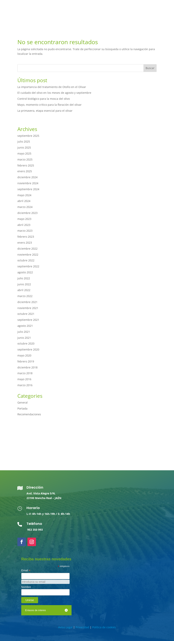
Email (25, 570)
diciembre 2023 (27, 213)
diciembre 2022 (27, 248)
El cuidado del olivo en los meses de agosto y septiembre (54, 93)
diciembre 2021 (27, 302)
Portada (22, 408)
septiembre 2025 (28, 136)
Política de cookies (104, 627)
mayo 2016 (24, 379)
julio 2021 (23, 332)
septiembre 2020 (28, 349)
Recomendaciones (29, 414)
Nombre (26, 587)
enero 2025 (24, 171)
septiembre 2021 (28, 320)
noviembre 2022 (27, 254)
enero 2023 (24, 242)
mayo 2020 (24, 355)
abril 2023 (23, 225)
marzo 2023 (24, 230)
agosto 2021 (25, 326)
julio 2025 (23, 141)
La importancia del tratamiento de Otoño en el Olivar (51, 87)
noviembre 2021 (27, 308)
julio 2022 (23, 278)
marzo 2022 (24, 296)
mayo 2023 (24, 219)
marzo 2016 (24, 385)
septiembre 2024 (28, 189)
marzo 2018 (24, 373)
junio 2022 (24, 284)
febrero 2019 (25, 361)
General (22, 402)
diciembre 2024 (27, 177)
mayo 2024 (24, 195)
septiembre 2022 (28, 266)
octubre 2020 (25, 343)
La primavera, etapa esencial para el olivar (44, 110)
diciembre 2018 (27, 367)
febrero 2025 (25, 165)
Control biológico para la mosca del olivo (43, 98)
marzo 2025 (24, 159)
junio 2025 (24, 147)
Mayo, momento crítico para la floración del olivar (49, 104)
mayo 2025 (24, 153)
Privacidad (82, 627)
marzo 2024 (24, 207)
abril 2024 (23, 201)
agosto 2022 (25, 272)
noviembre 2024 (27, 183)
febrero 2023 (25, 236)
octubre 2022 (25, 260)
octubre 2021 (25, 314)
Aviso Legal (65, 627)
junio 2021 (24, 338)
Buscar (150, 68)
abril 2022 (23, 290)
